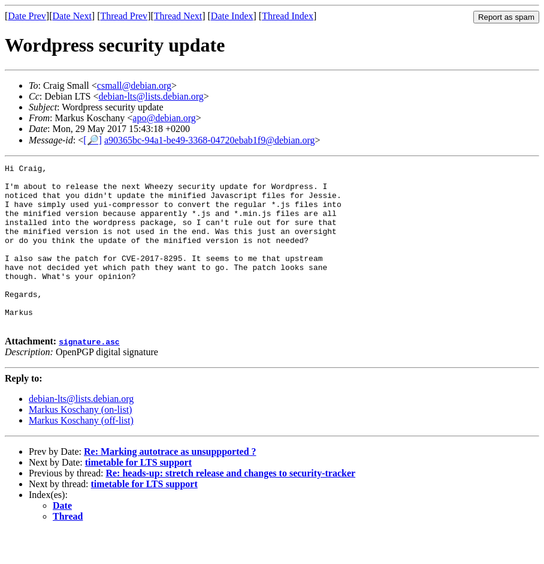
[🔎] (92, 140)
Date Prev (27, 16)
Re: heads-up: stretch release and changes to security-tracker (230, 505)
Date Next (72, 16)
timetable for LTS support (138, 495)
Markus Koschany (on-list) (80, 442)
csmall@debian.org (134, 85)
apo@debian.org (164, 118)
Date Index (232, 16)
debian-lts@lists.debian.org (150, 96)
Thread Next (178, 16)
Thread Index (287, 16)
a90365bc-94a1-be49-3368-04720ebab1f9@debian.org (209, 140)
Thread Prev (123, 16)
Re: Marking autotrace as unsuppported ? (170, 484)
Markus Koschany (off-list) (81, 453)
